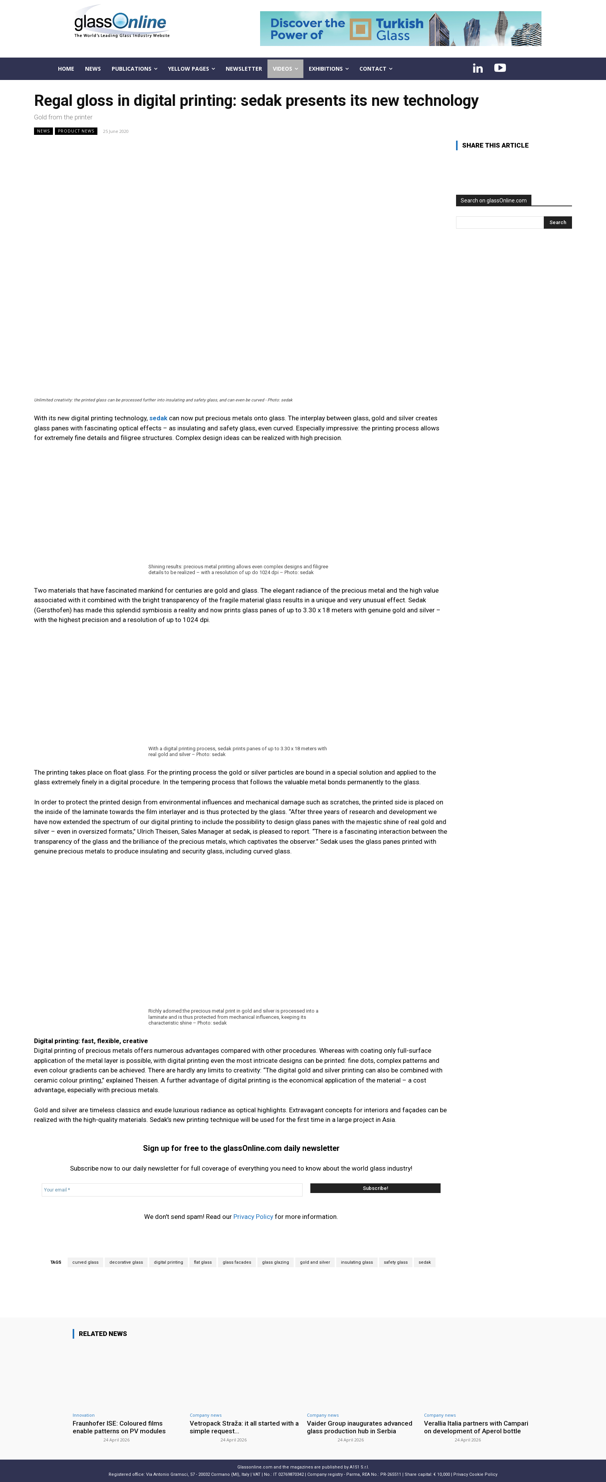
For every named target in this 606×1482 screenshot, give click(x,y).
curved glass (85, 1262)
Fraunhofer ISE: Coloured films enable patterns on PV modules (119, 1427)
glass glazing (275, 1262)
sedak (425, 1262)
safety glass (396, 1262)
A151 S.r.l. (359, 1467)
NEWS (43, 131)
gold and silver (315, 1262)
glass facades (237, 1262)
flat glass (203, 1262)
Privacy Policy (253, 1216)
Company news (205, 1415)
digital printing (168, 1262)
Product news (76, 131)
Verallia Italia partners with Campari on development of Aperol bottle (476, 1427)
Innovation (84, 1415)
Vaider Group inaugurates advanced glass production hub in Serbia (359, 1427)
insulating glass (357, 1262)
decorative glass (126, 1262)
